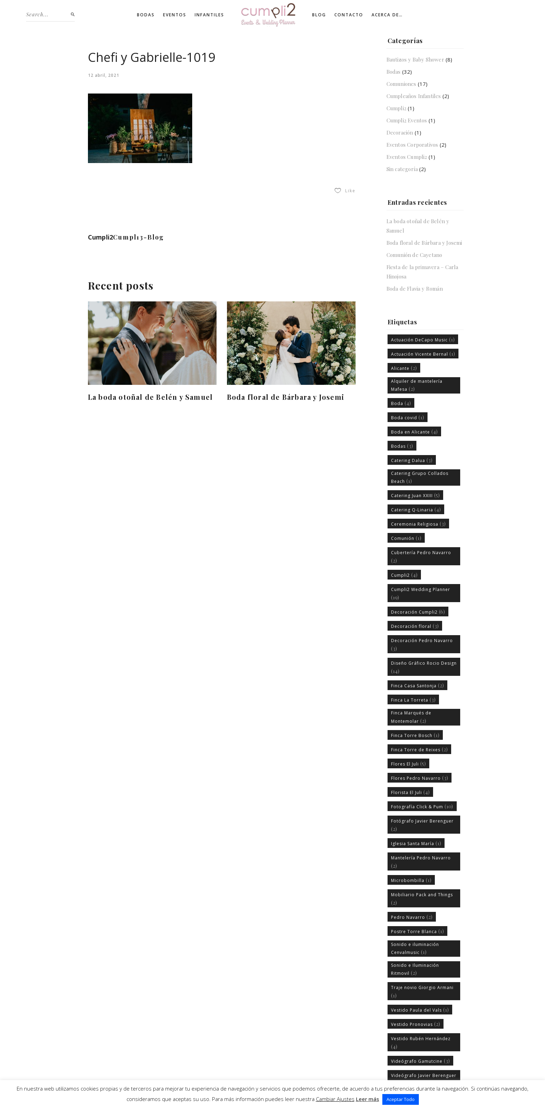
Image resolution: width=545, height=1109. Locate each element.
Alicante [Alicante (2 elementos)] (404, 367)
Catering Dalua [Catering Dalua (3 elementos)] (412, 459)
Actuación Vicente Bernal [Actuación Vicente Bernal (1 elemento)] (423, 353)
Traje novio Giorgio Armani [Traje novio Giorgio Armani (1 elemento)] (422, 992)
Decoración (400, 132)
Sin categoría (402, 168)
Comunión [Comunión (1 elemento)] (406, 537)
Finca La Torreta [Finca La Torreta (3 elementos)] (413, 699)
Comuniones (401, 83)
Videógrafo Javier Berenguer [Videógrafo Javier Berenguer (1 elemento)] (423, 1079)
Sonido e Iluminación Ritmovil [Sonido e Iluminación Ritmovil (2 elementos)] (415, 969)
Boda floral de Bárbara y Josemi (285, 397)
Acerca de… (387, 15)
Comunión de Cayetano (414, 254)
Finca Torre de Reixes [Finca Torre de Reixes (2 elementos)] (419, 749)
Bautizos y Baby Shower (415, 59)
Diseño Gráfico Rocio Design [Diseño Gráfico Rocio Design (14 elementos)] (424, 667)
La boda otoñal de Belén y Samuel (150, 397)
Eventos (174, 15)
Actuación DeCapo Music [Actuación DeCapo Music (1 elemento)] (423, 339)
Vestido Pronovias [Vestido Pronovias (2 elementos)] (415, 1023)
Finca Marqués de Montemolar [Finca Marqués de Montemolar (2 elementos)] (411, 717)
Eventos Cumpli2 (407, 156)
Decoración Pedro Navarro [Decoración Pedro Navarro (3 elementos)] (422, 645)
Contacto (348, 15)
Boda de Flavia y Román (415, 288)
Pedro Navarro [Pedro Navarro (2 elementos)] (412, 916)
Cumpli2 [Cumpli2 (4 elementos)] (404, 574)
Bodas (146, 15)
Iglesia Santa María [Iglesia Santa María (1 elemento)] (416, 843)
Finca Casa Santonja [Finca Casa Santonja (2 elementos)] (417, 685)
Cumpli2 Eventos (407, 120)
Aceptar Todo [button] (401, 1099)
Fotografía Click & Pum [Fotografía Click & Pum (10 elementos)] (422, 806)
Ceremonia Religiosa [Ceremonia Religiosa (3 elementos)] (418, 523)
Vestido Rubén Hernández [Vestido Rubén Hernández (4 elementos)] (420, 1043)
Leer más (367, 1098)
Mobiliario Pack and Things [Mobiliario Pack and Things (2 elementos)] (422, 899)
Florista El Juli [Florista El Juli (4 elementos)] (410, 791)
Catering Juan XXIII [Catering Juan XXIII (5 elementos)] (415, 495)
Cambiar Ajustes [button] (335, 1098)
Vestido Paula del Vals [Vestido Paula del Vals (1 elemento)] (420, 1009)
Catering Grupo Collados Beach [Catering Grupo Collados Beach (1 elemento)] (419, 477)
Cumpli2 (396, 108)
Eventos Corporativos (412, 144)
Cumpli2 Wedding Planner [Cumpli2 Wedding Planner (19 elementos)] (420, 593)
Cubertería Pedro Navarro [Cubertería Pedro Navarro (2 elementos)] (421, 557)
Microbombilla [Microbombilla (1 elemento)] (411, 879)
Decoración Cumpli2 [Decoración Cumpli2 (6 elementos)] (418, 611)
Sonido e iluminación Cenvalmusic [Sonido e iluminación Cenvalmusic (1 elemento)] (415, 948)
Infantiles (209, 15)
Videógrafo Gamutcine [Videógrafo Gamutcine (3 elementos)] (420, 1060)
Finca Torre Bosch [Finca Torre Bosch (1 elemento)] (415, 734)
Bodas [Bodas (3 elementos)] (402, 445)
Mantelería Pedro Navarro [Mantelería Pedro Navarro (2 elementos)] (421, 862)
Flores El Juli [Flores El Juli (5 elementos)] (408, 763)
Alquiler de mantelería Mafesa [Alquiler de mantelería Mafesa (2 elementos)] (416, 385)
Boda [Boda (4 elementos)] (401, 402)
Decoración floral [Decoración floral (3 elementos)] (415, 625)
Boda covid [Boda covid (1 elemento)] (407, 417)
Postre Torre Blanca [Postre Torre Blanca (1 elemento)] (417, 931)
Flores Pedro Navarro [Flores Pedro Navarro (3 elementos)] (419, 777)
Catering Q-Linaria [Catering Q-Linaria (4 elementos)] (416, 509)
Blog (319, 15)
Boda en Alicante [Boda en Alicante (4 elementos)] (414, 431)
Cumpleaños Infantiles (414, 95)
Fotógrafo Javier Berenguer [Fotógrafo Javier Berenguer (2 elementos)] (422, 825)
